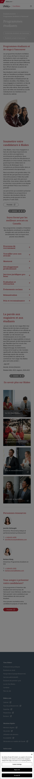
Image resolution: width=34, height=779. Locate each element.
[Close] (32, 754)
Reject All (17, 770)
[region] (17, 765)
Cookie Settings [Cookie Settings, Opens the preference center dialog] (17, 764)
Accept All (17, 775)
